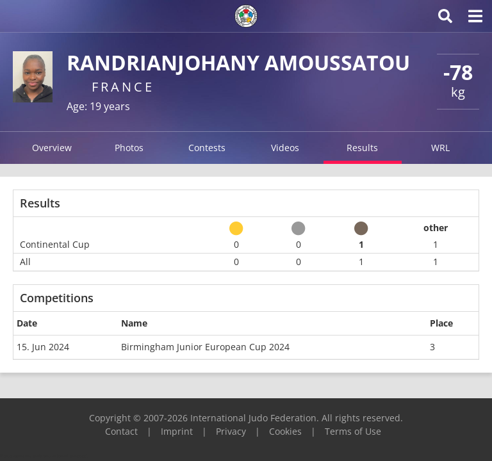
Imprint (177, 431)
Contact (121, 431)
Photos (129, 148)
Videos (285, 148)
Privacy (231, 431)
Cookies (285, 431)
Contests (207, 148)
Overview (52, 148)
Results (362, 148)
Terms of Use (353, 431)
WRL (440, 148)
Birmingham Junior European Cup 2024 (205, 347)
